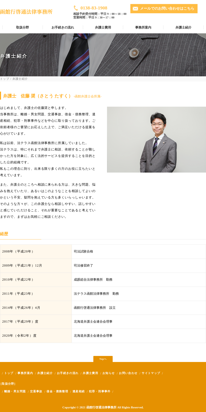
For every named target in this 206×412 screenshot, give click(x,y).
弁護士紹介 (183, 27)
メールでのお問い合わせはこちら (167, 8)
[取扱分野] (8, 383)
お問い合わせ (128, 373)
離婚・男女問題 (15, 391)
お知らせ (108, 373)
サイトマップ (151, 373)
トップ (4, 79)
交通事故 (36, 391)
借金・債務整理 (57, 391)
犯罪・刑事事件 (100, 391)
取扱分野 (22, 27)
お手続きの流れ (63, 27)
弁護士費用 (103, 27)
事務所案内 (143, 27)
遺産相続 (78, 391)
